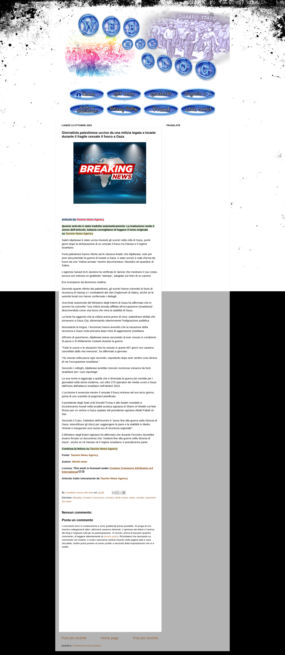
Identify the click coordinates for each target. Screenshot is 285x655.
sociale (140, 497)
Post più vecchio (145, 638)
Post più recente (74, 638)
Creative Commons (93, 497)
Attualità (77, 497)
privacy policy (111, 536)
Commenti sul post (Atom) (87, 645)
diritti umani (121, 497)
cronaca (109, 497)
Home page (110, 638)
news (132, 497)
